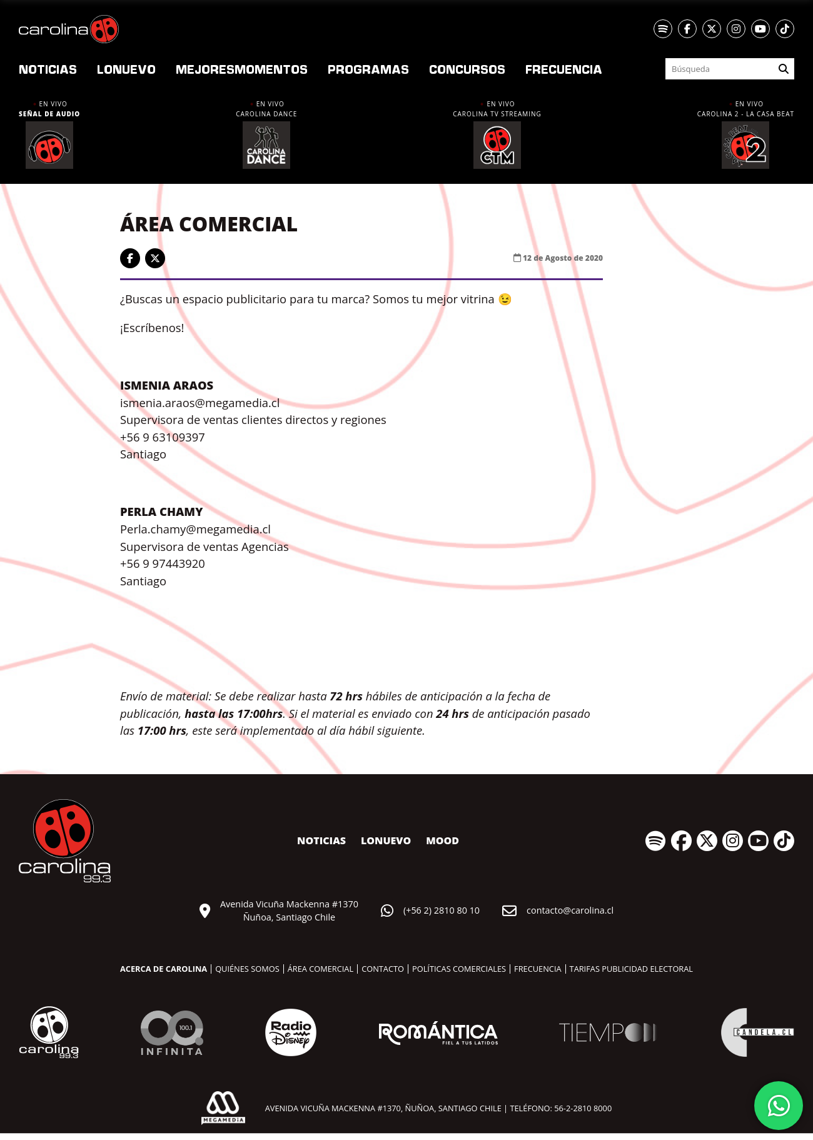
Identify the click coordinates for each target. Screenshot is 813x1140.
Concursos (467, 69)
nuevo (126, 69)
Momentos (242, 69)
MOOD (442, 840)
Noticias (48, 69)
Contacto (382, 968)
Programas (368, 69)
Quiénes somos (247, 968)
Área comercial (320, 968)
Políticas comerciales (459, 968)
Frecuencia (563, 69)
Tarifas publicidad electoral (631, 968)
